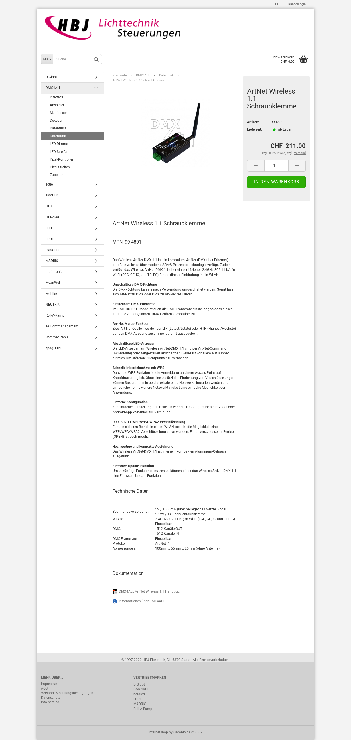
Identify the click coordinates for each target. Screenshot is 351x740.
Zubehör (56, 175)
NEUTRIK (53, 305)
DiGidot (51, 77)
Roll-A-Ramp (55, 315)
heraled (139, 694)
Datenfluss (58, 128)
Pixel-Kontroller (61, 159)
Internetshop (158, 732)
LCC (49, 228)
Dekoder (56, 121)
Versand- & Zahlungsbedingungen (67, 693)
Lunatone (53, 250)
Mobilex (52, 294)
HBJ (49, 206)
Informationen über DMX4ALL (142, 601)
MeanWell (53, 283)
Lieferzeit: (254, 129)
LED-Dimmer (59, 144)
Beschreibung (134, 198)
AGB (44, 688)
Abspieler (57, 105)
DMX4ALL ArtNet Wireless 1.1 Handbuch (150, 591)
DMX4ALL (53, 88)
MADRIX (52, 261)
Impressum (49, 684)
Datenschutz (50, 697)
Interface (56, 97)
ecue (49, 184)
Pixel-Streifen (60, 167)
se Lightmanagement (62, 326)
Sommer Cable (57, 337)
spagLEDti (53, 348)
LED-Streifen (59, 152)
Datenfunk (58, 136)
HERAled (52, 217)
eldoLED (52, 195)
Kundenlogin (296, 4)
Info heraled (50, 702)
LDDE (50, 239)
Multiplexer (58, 113)
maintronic (54, 272)
